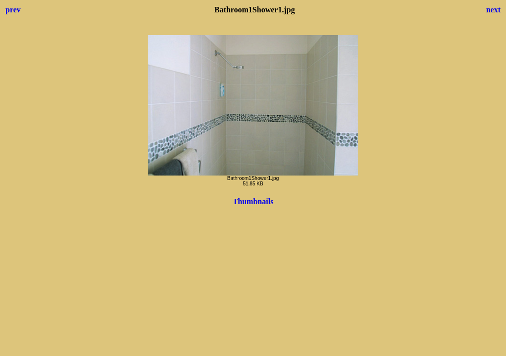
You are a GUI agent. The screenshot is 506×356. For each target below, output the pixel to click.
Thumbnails (253, 201)
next (493, 9)
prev (13, 9)
